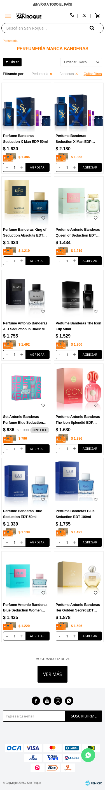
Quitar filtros (93, 74)
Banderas (66, 74)
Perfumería (40, 74)
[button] (97, 28)
